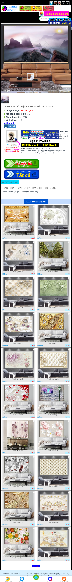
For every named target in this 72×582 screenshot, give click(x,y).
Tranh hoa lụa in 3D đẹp (53, 343)
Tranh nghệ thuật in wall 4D (19, 271)
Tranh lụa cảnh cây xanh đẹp (53, 271)
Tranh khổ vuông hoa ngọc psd (19, 450)
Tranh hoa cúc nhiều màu (19, 558)
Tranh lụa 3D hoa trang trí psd (53, 236)
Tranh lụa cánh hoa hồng (19, 415)
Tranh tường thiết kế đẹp (19, 307)
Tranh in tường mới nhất (53, 415)
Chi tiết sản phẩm (10, 182)
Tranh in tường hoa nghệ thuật (53, 379)
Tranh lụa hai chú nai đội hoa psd (53, 522)
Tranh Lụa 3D (27, 110)
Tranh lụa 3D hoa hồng (53, 450)
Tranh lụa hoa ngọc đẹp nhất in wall (19, 343)
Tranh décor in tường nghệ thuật (19, 486)
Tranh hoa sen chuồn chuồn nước (53, 558)
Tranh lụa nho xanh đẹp (53, 307)
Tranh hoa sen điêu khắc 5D (19, 236)
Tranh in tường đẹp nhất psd (53, 486)
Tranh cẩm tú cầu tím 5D (19, 379)
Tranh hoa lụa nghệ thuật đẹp (19, 522)
